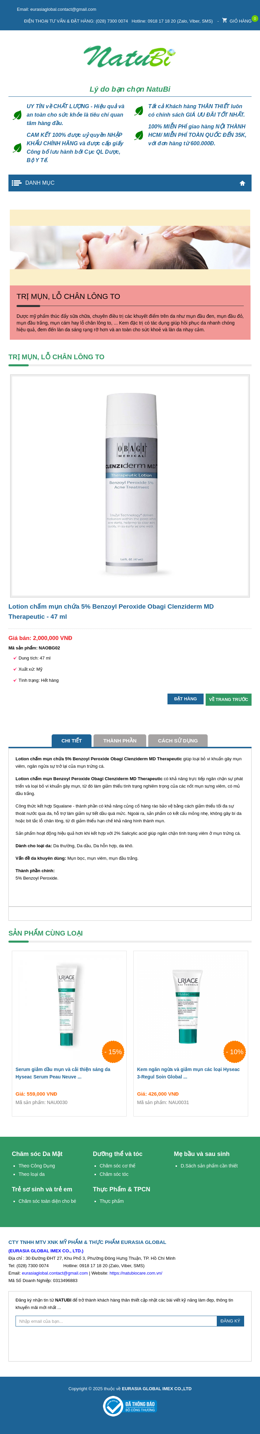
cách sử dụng (178, 740)
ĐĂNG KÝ (230, 1320)
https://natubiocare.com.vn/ (136, 1273)
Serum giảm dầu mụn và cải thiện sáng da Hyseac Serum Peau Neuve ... (69, 1074)
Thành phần (119, 740)
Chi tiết (71, 740)
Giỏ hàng (237, 19)
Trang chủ (242, 183)
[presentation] (130, 1343)
